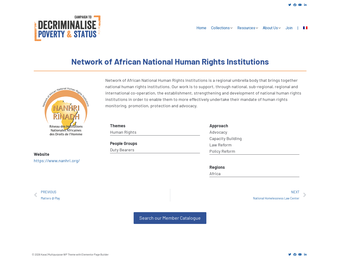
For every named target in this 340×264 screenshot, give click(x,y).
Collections (220, 28)
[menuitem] (305, 28)
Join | (291, 28)
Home (201, 28)
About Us (270, 28)
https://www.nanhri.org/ (57, 160)
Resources (246, 28)
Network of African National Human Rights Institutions (170, 61)
